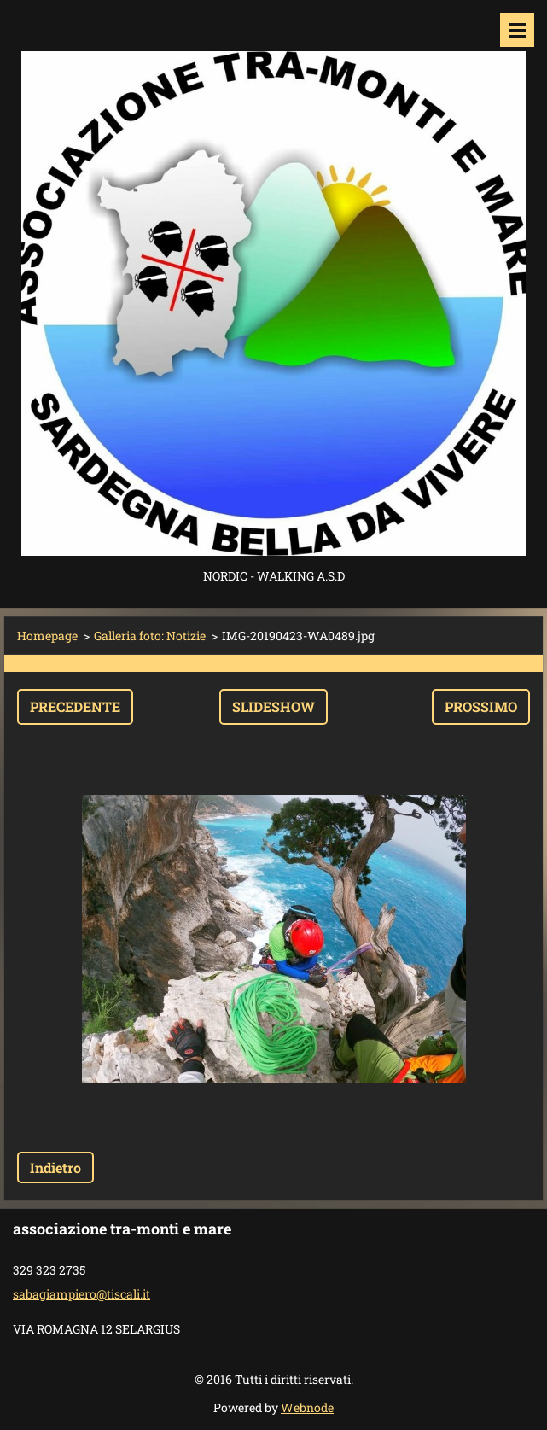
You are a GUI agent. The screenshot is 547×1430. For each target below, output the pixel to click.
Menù (517, 30)
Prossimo (481, 706)
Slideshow (273, 706)
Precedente (75, 706)
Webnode (307, 1407)
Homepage (47, 635)
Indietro (55, 1167)
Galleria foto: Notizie (150, 635)
